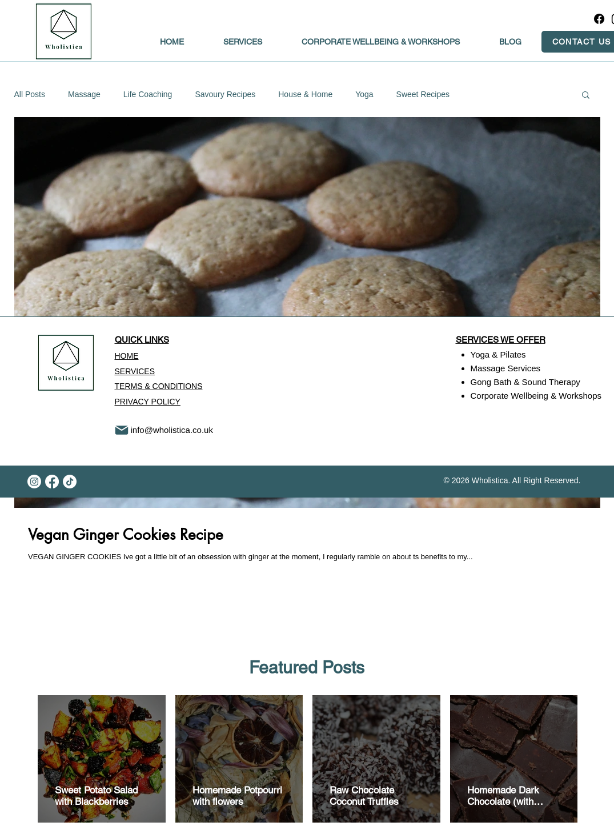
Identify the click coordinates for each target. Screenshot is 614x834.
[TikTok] (70, 481)
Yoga (364, 94)
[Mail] (121, 430)
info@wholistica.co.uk (172, 430)
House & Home (305, 94)
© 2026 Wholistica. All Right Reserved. (512, 480)
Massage (84, 94)
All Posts (29, 94)
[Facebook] (599, 19)
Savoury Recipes (225, 94)
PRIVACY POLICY (147, 401)
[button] (585, 96)
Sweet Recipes (423, 94)
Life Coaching (147, 94)
